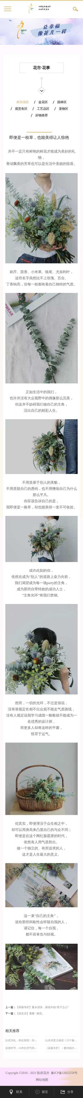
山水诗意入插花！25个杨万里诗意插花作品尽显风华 (61, 1040)
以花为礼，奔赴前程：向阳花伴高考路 (21, 1040)
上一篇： (37, 1007)
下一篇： (24, 1013)
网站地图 (41, 1079)
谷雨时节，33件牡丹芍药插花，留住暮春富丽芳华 (21, 1048)
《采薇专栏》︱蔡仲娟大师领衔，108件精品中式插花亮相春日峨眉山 (61, 1048)
